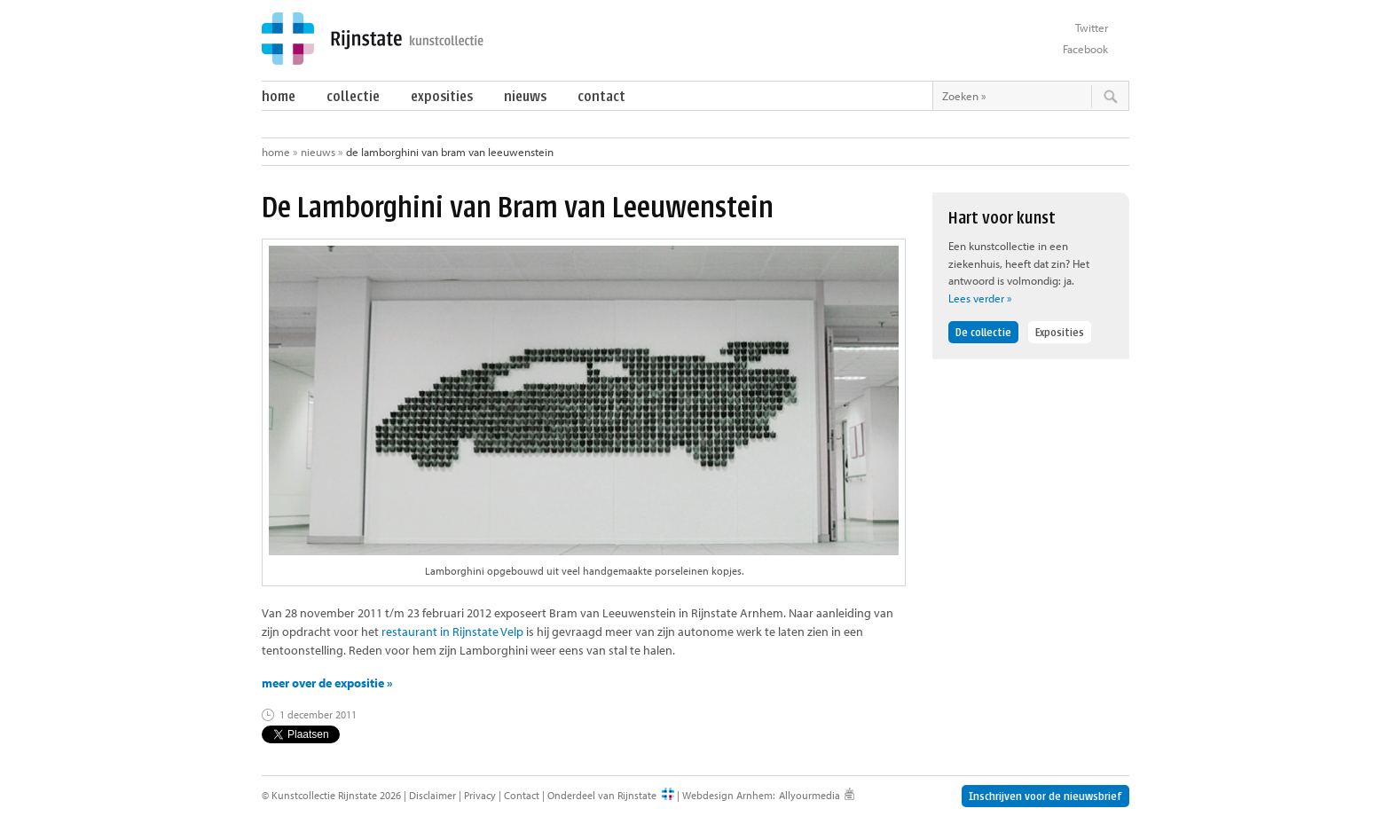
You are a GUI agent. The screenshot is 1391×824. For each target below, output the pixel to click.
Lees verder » (979, 298)
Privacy (480, 795)
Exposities (442, 96)
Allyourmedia (809, 795)
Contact (601, 96)
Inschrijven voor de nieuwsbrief (1045, 796)
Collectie (353, 96)
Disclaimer (432, 795)
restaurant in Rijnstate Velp (452, 632)
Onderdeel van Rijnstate (601, 795)
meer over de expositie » (327, 683)
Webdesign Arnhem (727, 795)
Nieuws (525, 96)
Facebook (1085, 49)
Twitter (1091, 27)
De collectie (983, 332)
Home (278, 96)
